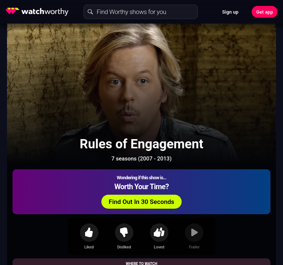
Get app (264, 12)
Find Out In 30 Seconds (141, 201)
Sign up (230, 12)
